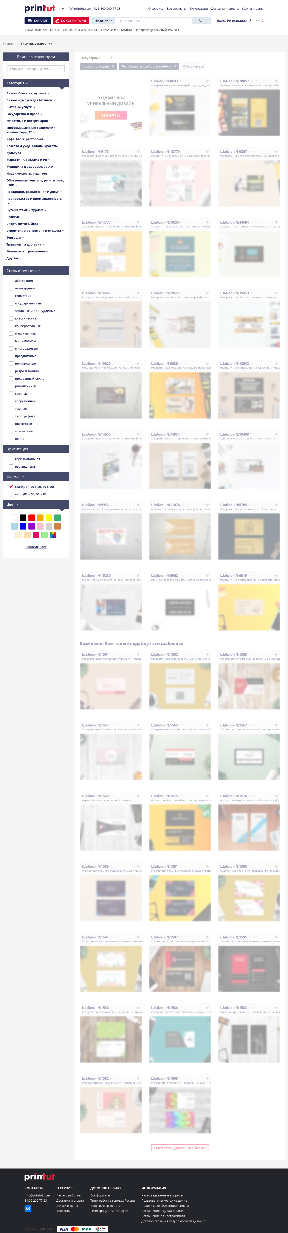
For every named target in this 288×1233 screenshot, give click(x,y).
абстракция (21, 281)
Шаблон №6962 (164, 575)
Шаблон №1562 (164, 654)
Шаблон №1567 (233, 725)
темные (18, 409)
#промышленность (114, 297)
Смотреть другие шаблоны (180, 1147)
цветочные (20, 424)
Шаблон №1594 (95, 937)
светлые (18, 394)
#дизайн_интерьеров (185, 297)
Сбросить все (35, 547)
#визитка (100, 368)
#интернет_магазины (116, 226)
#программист (211, 870)
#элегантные (228, 85)
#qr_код (211, 941)
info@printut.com (37, 1195)
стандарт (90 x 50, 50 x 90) (31, 487)
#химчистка (109, 156)
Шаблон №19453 (234, 293)
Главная (9, 43)
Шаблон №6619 (233, 575)
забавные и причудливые (32, 311)
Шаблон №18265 (165, 222)
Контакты (63, 1211)
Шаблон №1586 (95, 1008)
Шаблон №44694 (234, 222)
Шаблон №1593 (233, 866)
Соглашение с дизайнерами (162, 1211)
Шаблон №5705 (233, 505)
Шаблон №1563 (233, 654)
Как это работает (69, 1195)
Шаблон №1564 (95, 725)
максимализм (23, 333)
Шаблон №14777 (96, 222)
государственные (25, 303)
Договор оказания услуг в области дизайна (173, 1221)
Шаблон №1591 (164, 866)
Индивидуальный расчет (157, 30)
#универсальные (231, 438)
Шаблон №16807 (96, 293)
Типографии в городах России (112, 1200)
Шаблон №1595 (233, 937)
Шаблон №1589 (95, 866)
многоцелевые (23, 348)
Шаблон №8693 (164, 81)
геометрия (20, 296)
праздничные (22, 356)
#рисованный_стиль (245, 1012)
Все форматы (100, 1195)
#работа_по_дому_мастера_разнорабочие (209, 85)
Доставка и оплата (70, 1200)
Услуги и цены (67, 1206)
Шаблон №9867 (233, 151)
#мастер (275, 226)
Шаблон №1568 (95, 796)
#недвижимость (250, 509)
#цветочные (228, 870)
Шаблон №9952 (95, 505)
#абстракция (123, 800)
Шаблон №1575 (164, 796)
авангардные (22, 288)
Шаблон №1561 (95, 654)
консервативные (25, 326)
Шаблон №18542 (234, 363)
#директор (278, 941)
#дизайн (273, 85)
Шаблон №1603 (164, 1078)
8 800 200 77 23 (36, 1200)
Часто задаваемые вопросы (162, 1195)
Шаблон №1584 (164, 1008)
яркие (16, 439)
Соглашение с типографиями (163, 1216)
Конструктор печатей (106, 1206)
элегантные (21, 431)
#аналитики (266, 800)
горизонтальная (24, 459)
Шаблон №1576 (233, 796)
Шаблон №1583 (233, 1008)
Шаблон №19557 (165, 293)
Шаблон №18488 (234, 434)
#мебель (123, 156)
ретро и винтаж (24, 371)
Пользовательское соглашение (164, 1200)
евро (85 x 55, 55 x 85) (28, 494)
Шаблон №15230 (96, 575)
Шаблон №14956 (96, 434)
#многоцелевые (269, 729)
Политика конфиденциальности (165, 1206)
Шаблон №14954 (165, 434)
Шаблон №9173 (95, 151)
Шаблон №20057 (234, 81)
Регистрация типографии (109, 1211)
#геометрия (247, 156)
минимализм (22, 341)
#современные (160, 85)
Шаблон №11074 (165, 505)
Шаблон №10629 (96, 363)
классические (22, 318)
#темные (177, 85)
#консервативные (249, 580)
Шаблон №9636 (164, 363)
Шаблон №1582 (95, 1078)
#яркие (262, 85)
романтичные (23, 386)
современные (22, 401)
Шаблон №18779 (165, 151)
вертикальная (23, 466)
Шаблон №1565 (164, 725)
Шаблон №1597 (164, 937)
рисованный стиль (26, 378)
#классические (259, 226)
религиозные (22, 363)
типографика (22, 416)
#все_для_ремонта (138, 509)
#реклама (275, 870)
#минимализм (139, 156)
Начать (111, 115)
